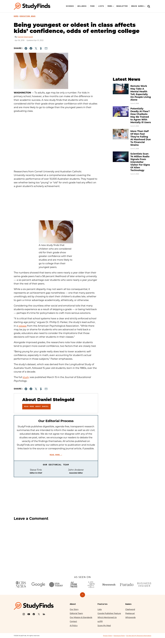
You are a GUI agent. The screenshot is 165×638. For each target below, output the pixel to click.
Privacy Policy (107, 635)
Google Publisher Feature (109, 613)
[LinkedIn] (43, 614)
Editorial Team (76, 613)
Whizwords (130, 617)
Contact (73, 621)
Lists (101, 6)
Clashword (130, 609)
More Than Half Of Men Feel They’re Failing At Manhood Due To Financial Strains (140, 138)
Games (128, 604)
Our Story (74, 609)
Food (92, 6)
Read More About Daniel (36, 406)
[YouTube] (28, 614)
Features (102, 604)
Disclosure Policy (119, 635)
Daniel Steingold (25, 37)
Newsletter (122, 6)
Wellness (81, 6)
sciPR (100, 621)
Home (16, 16)
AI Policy (74, 625)
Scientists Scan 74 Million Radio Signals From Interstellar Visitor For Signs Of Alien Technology (140, 162)
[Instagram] (23, 614)
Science (70, 6)
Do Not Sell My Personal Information (138, 635)
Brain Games (137, 6)
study (26, 377)
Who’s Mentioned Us (107, 617)
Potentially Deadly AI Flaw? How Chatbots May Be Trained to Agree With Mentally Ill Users (140, 115)
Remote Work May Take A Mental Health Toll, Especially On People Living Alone (140, 93)
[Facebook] (33, 614)
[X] (38, 614)
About (73, 604)
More (110, 6)
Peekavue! (130, 613)
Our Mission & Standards (81, 617)
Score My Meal (104, 625)
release (22, 325)
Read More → (56, 455)
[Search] (148, 6)
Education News (28, 16)
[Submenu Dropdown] (113, 6)
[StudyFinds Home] (32, 6)
